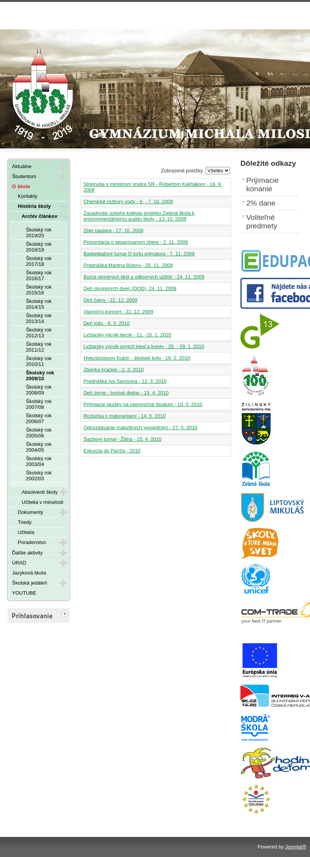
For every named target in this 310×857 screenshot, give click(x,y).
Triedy (25, 522)
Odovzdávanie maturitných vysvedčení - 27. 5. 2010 (140, 427)
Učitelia (26, 532)
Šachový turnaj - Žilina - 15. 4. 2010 (122, 439)
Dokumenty (30, 512)
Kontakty (27, 196)
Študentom (24, 176)
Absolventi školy (40, 492)
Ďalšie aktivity (27, 553)
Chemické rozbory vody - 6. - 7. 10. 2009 (128, 201)
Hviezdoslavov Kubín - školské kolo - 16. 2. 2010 (136, 358)
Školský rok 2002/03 (38, 475)
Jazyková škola (29, 573)
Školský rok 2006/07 (38, 418)
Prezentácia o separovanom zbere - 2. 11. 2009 (135, 242)
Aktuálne (22, 166)
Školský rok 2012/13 (38, 332)
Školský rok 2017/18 (38, 261)
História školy (34, 206)
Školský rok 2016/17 (38, 275)
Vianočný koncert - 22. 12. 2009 (118, 312)
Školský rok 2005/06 (38, 433)
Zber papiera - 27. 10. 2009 (113, 230)
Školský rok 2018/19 (38, 247)
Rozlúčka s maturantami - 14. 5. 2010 (124, 416)
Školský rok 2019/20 (38, 232)
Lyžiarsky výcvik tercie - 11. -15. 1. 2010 (127, 335)
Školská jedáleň (29, 583)
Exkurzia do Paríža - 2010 (111, 451)
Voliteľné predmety (261, 221)
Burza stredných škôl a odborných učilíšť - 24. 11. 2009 (143, 277)
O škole (21, 186)
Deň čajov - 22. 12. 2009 (110, 300)
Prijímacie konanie (262, 184)
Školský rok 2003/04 (38, 461)
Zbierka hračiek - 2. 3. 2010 (113, 369)
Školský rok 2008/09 (38, 390)
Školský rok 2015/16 (38, 290)
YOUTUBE (24, 593)
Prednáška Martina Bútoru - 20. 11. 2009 (128, 265)
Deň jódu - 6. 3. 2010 (106, 323)
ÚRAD (19, 563)
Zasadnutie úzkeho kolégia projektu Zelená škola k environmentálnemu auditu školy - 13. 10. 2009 (138, 216)
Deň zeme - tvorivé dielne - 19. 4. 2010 (126, 393)
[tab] (66, 614)
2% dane (261, 203)
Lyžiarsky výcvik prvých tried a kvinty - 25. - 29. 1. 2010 (143, 346)
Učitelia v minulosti (42, 502)
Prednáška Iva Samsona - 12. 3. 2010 (125, 381)
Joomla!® (295, 847)
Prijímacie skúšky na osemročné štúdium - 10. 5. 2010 (142, 404)
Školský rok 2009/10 (40, 375)
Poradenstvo (32, 542)
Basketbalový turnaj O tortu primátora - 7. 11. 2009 (138, 254)
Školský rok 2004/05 (38, 447)
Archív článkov (40, 216)
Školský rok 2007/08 (38, 404)
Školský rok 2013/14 (38, 318)
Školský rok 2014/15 (38, 304)
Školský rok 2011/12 (38, 347)
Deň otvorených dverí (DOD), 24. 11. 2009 (129, 288)
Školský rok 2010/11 (38, 361)
